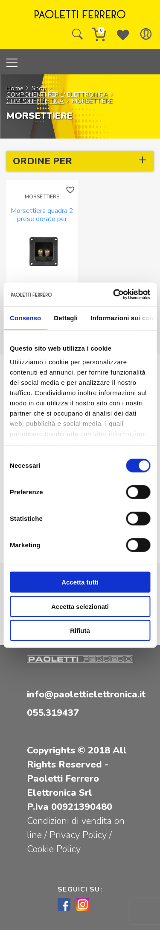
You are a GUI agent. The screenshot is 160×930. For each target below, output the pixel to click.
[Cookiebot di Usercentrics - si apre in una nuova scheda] (114, 294)
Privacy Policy (79, 835)
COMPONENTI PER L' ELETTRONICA (57, 94)
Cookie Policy (54, 849)
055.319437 (53, 712)
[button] (71, 190)
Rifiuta (80, 630)
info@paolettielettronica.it (86, 694)
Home (14, 88)
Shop (39, 88)
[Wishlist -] (122, 34)
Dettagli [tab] (66, 318)
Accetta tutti (80, 582)
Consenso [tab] (25, 318)
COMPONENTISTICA (35, 101)
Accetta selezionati (80, 606)
